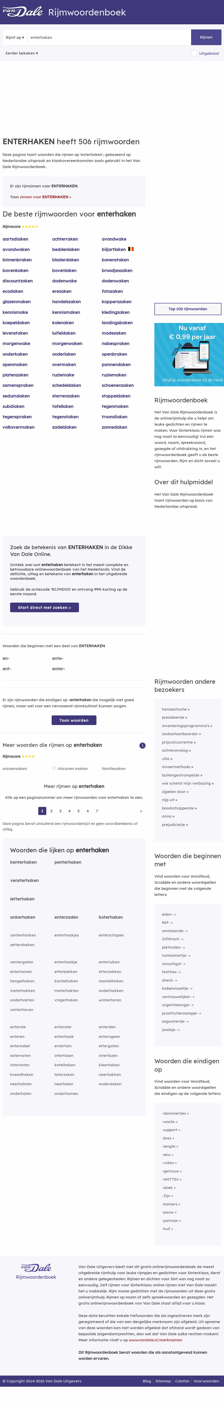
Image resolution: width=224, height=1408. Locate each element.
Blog (147, 1381)
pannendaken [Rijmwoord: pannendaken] (116, 364)
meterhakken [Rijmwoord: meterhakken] (22, 990)
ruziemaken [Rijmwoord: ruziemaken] (114, 374)
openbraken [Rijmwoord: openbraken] (114, 354)
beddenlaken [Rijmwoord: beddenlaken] (65, 249)
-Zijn (166, 1195)
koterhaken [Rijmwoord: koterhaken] (111, 917)
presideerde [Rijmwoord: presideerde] (173, 717)
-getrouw (170, 1171)
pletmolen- (172, 947)
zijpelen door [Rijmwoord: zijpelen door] (174, 791)
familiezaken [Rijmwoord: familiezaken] (114, 768)
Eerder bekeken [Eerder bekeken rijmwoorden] (20, 53)
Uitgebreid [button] (209, 53)
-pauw (168, 1212)
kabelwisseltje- (176, 988)
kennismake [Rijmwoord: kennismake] (15, 312)
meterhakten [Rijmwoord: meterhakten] (66, 990)
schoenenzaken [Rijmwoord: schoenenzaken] (118, 385)
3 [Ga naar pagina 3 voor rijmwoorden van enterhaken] (60, 810)
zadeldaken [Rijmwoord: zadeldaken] (64, 427)
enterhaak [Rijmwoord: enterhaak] (64, 1036)
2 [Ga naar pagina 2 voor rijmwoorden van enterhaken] (51, 810)
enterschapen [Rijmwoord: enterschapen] (111, 935)
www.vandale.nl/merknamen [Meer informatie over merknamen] (155, 1340)
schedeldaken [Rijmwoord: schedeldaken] (66, 385)
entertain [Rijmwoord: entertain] (63, 1045)
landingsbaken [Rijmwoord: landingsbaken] (117, 322)
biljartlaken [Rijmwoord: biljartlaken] (114, 249)
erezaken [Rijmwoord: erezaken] (61, 291)
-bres (166, 1138)
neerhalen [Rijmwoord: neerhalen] (63, 1083)
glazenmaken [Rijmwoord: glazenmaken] (17, 301)
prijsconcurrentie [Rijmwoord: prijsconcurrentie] (177, 742)
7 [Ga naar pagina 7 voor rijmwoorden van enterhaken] (97, 810)
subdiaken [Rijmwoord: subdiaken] (13, 406)
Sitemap (163, 1381)
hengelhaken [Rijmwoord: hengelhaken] (22, 981)
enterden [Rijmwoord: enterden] (107, 1026)
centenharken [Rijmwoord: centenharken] (23, 935)
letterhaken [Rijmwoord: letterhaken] (22, 898)
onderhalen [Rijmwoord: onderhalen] (20, 1093)
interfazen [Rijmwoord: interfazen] (108, 1055)
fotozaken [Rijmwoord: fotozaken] (112, 291)
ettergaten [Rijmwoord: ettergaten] (109, 1045)
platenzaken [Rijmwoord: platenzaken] (15, 374)
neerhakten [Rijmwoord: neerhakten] (21, 1083)
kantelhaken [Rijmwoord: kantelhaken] (66, 981)
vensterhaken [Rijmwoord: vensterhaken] (24, 880)
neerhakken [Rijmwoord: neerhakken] (110, 1074)
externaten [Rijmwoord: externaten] (20, 1055)
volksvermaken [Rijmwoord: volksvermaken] (18, 427)
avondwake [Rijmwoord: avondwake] (114, 239)
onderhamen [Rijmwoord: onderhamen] (66, 1093)
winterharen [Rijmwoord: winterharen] (110, 1000)
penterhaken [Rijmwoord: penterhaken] (67, 862)
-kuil (166, 1228)
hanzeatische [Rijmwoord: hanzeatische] (174, 709)
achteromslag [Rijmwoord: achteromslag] (175, 750)
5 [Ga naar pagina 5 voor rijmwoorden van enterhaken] (78, 810)
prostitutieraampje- (180, 1013)
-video (168, 1162)
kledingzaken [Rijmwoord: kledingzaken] (116, 312)
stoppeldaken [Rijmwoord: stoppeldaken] (116, 396)
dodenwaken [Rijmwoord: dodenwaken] (115, 280)
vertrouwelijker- (177, 996)
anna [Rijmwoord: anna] (167, 816)
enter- (58, 668)
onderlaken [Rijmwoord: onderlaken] (64, 354)
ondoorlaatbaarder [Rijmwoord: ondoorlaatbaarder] (180, 733)
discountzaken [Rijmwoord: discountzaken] (18, 280)
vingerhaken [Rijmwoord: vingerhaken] (66, 1000)
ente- (57, 658)
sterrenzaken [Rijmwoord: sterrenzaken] (65, 396)
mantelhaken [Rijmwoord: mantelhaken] (111, 981)
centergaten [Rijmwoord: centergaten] (21, 962)
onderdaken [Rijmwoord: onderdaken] (110, 1083)
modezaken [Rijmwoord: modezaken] (114, 333)
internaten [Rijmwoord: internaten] (20, 1064)
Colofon (182, 1381)
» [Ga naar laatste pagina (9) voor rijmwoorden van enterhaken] (141, 810)
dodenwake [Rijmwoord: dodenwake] (64, 280)
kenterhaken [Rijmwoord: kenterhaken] (23, 862)
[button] (142, 745)
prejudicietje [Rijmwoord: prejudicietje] (173, 824)
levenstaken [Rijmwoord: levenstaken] (15, 333)
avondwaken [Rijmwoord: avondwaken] (16, 249)
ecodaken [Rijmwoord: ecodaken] (13, 291)
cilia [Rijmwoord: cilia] (166, 758)
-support (169, 1129)
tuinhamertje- (175, 955)
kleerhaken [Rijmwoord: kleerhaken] (109, 1064)
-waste (168, 1121)
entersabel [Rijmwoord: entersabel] (20, 1045)
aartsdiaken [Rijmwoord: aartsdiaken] (15, 239)
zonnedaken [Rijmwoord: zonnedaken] (114, 427)
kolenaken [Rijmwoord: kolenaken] (63, 322)
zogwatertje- (174, 1021)
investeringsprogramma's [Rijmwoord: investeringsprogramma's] (185, 725)
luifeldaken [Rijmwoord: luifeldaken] (63, 333)
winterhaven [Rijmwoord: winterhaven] (21, 1009)
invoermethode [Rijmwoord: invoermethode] (176, 766)
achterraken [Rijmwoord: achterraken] (65, 239)
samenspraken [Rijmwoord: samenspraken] (18, 385)
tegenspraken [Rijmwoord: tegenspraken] (17, 416)
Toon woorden (74, 720)
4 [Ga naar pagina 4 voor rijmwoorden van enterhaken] (69, 810)
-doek (167, 1187)
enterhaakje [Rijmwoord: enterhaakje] (65, 962)
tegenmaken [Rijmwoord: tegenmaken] (115, 406)
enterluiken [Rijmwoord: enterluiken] (109, 962)
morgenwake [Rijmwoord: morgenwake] (16, 343)
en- (6, 658)
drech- (168, 980)
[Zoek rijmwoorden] (55, 37)
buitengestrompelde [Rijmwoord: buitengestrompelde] (180, 775)
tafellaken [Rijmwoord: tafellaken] (62, 406)
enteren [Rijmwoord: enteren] (17, 1036)
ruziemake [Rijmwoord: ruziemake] (63, 374)
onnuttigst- (172, 963)
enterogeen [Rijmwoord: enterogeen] (109, 1036)
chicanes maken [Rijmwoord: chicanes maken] (73, 768)
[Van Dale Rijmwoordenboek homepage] (25, 12)
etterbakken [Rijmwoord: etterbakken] (65, 971)
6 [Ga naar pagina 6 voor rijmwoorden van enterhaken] (88, 810)
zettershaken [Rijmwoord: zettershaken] (22, 944)
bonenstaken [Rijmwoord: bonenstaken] (115, 259)
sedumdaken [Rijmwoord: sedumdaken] (16, 396)
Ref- (166, 922)
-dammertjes (174, 1113)
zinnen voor (44, 196)
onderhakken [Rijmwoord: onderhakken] (111, 990)
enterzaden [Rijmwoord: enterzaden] (66, 917)
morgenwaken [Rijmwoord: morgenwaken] (67, 343)
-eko (166, 1154)
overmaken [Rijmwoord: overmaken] (64, 364)
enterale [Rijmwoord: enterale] (18, 1026)
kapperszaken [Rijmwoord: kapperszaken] (116, 301)
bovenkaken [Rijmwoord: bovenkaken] (15, 270)
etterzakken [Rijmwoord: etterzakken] (110, 971)
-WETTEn (170, 1179)
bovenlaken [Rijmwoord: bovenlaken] (64, 270)
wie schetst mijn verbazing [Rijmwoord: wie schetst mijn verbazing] (186, 783)
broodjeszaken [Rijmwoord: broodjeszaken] (117, 270)
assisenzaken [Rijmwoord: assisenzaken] (15, 768)
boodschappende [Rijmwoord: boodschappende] (178, 808)
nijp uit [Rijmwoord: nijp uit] (168, 799)
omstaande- (173, 930)
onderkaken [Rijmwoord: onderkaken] (15, 354)
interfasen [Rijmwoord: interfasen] (63, 1055)
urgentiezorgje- (176, 1004)
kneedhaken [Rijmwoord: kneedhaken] (21, 1074)
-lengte (168, 1146)
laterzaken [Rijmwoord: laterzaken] (64, 1074)
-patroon (170, 1220)
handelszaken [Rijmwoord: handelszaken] (66, 301)
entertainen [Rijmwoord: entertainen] (21, 971)
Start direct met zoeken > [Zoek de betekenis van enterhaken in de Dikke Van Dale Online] (44, 607)
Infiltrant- (171, 938)
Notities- (170, 971)
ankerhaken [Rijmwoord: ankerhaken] (22, 917)
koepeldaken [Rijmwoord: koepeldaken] (16, 322)
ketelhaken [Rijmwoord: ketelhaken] (64, 1064)
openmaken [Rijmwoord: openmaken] (15, 364)
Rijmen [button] (206, 37)
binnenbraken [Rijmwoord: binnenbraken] (17, 259)
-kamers (169, 1204)
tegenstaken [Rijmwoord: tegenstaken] (65, 416)
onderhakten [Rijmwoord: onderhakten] (22, 1000)
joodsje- (169, 1029)
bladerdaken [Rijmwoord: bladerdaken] (65, 259)
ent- (7, 668)
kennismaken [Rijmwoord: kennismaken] (66, 312)
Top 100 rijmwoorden (188, 308)
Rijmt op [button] (13, 37)
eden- (167, 914)
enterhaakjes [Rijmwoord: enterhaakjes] (66, 935)
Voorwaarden (206, 1381)
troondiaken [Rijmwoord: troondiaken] (114, 416)
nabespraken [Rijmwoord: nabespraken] (115, 343)
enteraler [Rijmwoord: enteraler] (63, 1026)
